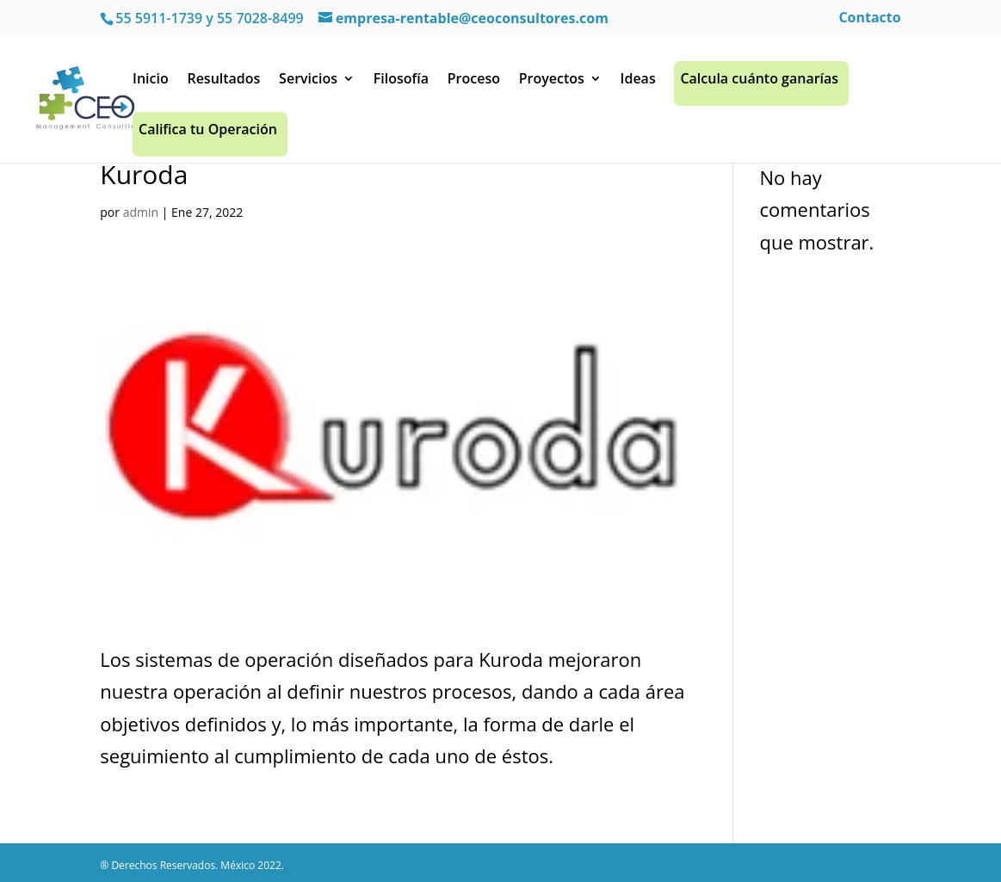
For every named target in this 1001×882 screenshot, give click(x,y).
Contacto (869, 18)
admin (140, 212)
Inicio (151, 83)
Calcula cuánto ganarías (759, 83)
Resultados (223, 83)
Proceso (474, 83)
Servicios (308, 83)
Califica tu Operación (208, 134)
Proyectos (551, 83)
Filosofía (401, 83)
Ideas (638, 83)
